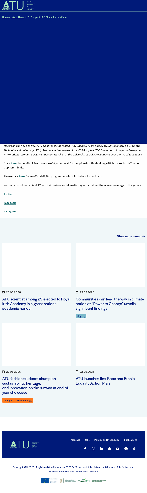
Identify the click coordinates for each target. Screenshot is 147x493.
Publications (130, 439)
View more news (131, 236)
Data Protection (124, 467)
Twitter (8, 194)
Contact (75, 439)
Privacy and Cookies (104, 467)
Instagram (10, 211)
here (14, 163)
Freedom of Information (61, 471)
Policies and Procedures (106, 439)
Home (5, 17)
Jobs (87, 439)
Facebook (10, 202)
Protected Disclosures (87, 471)
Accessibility (85, 467)
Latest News (17, 17)
